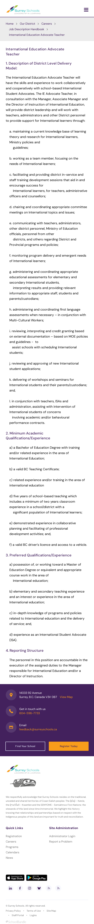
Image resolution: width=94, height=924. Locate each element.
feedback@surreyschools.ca (38, 729)
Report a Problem (60, 841)
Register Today (69, 746)
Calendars (12, 852)
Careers (11, 841)
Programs (12, 847)
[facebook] (20, 888)
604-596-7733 (29, 713)
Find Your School (25, 746)
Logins (33, 915)
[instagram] (29, 888)
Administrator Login (62, 836)
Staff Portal (18, 915)
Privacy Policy (13, 910)
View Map (66, 697)
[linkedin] (10, 888)
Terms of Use (34, 910)
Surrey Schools (16, 905)
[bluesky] (39, 888)
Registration (14, 836)
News (9, 858)
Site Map (51, 910)
